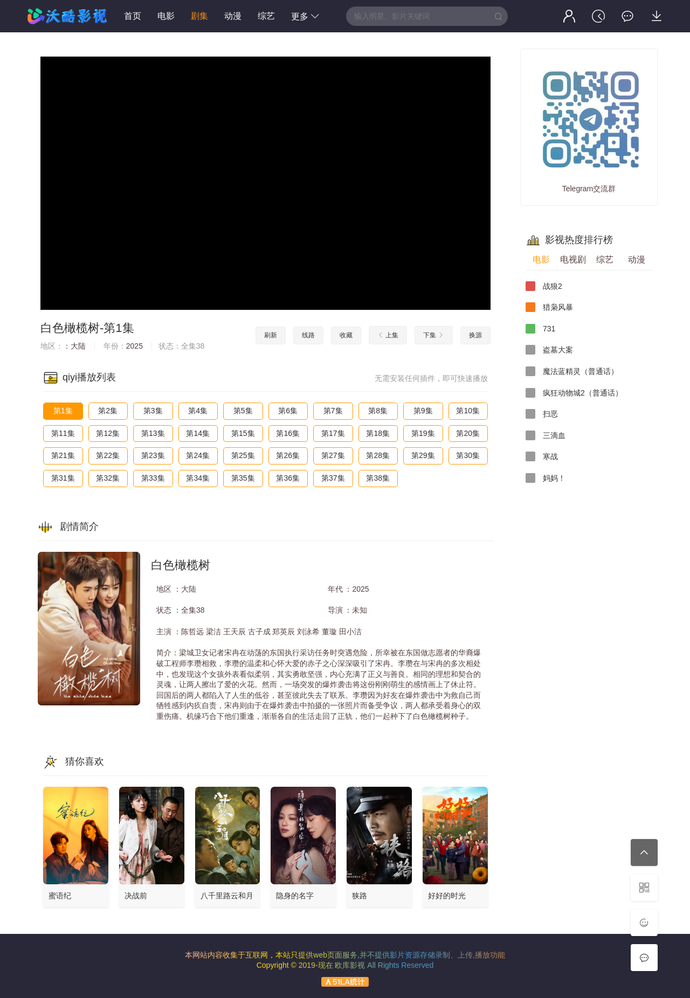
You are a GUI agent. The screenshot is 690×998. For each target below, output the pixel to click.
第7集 (333, 410)
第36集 (288, 478)
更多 (305, 16)
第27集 (333, 455)
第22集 (108, 455)
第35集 (243, 478)
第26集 (288, 455)
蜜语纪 (60, 895)
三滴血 (545, 435)
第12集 (108, 433)
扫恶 (542, 414)
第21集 (63, 455)
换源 (475, 335)
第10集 (468, 410)
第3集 (153, 410)
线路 (308, 335)
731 (540, 329)
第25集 (243, 455)
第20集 (468, 433)
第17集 (333, 433)
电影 (166, 15)
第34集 (198, 478)
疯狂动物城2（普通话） (574, 393)
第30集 (468, 455)
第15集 (243, 433)
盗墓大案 (549, 350)
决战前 (136, 895)
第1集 (63, 410)
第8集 (378, 410)
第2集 (108, 410)
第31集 (63, 478)
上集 (387, 335)
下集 (433, 335)
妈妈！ (545, 478)
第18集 (378, 433)
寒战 (542, 456)
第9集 (423, 410)
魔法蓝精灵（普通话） (572, 371)
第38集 (378, 478)
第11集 (63, 433)
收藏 (346, 335)
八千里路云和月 (227, 895)
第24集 (198, 455)
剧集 (199, 15)
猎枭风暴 (549, 307)
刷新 (270, 335)
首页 (132, 15)
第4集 (198, 410)
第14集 (198, 433)
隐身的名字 (295, 895)
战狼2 (544, 286)
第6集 (288, 410)
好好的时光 (447, 895)
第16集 (288, 433)
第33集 (153, 478)
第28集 (378, 455)
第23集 (153, 455)
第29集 (423, 455)
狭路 (359, 895)
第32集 (108, 478)
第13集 (153, 433)
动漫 (233, 15)
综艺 (266, 15)
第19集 (423, 433)
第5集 (243, 410)
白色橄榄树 (70, 328)
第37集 (333, 478)
